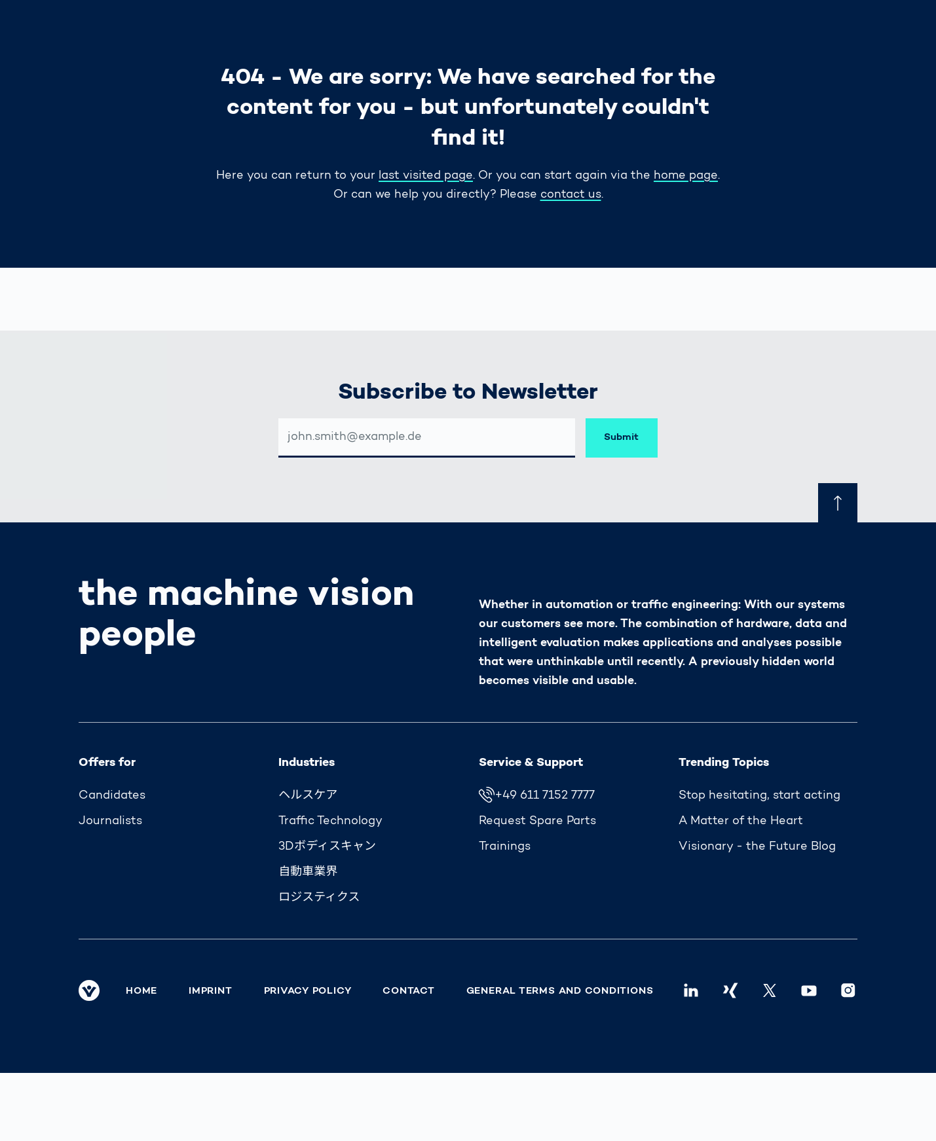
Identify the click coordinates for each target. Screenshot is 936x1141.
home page (686, 176)
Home (141, 991)
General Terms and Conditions (560, 991)
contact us (570, 195)
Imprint (210, 991)
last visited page (426, 176)
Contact (408, 991)
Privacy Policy (308, 991)
